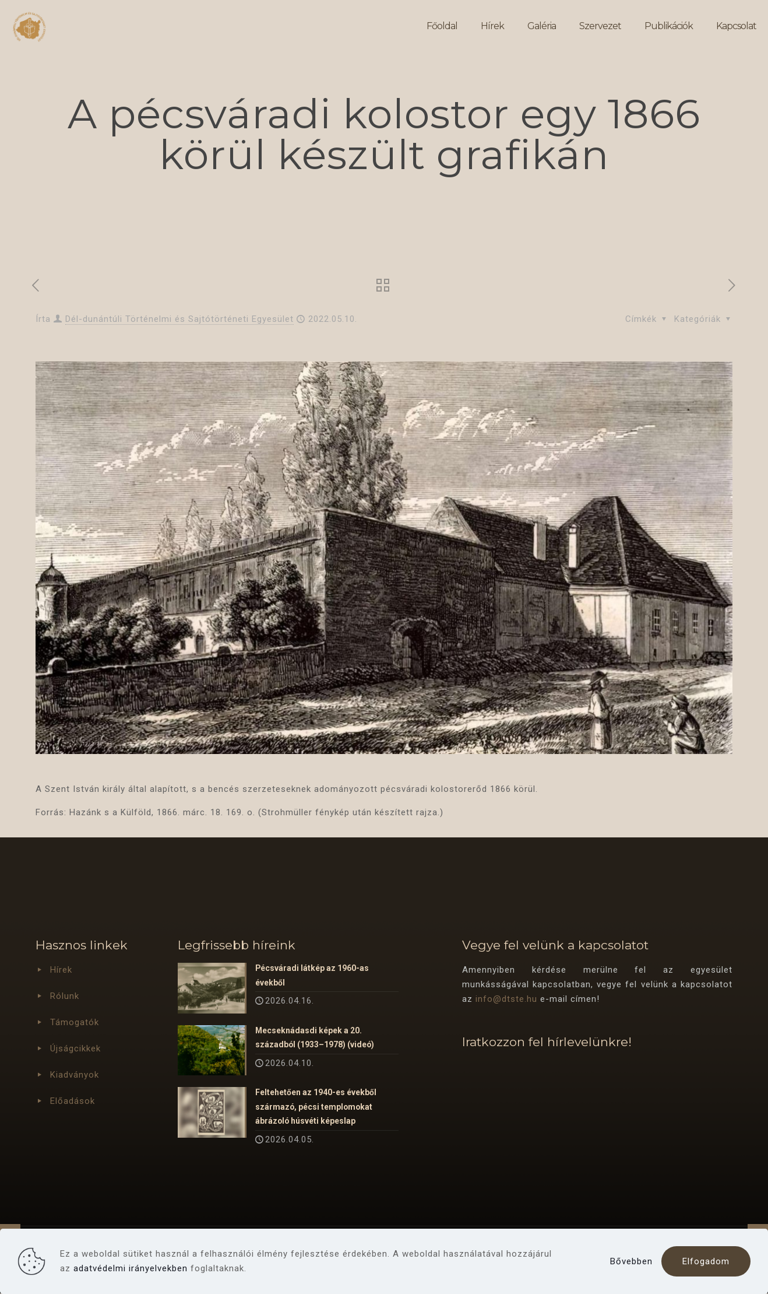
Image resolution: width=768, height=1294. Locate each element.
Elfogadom (706, 1261)
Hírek (61, 970)
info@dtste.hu (506, 999)
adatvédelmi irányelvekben (130, 1268)
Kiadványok (74, 1074)
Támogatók (74, 1022)
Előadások (72, 1101)
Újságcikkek (75, 1048)
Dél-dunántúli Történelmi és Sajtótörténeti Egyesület (179, 319)
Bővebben (631, 1261)
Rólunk (64, 996)
